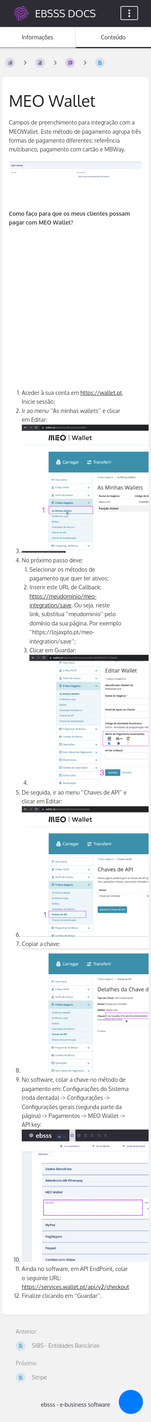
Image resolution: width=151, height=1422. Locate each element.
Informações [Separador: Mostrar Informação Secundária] (37, 37)
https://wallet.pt (101, 392)
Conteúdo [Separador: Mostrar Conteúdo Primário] (113, 37)
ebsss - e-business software (75, 1404)
